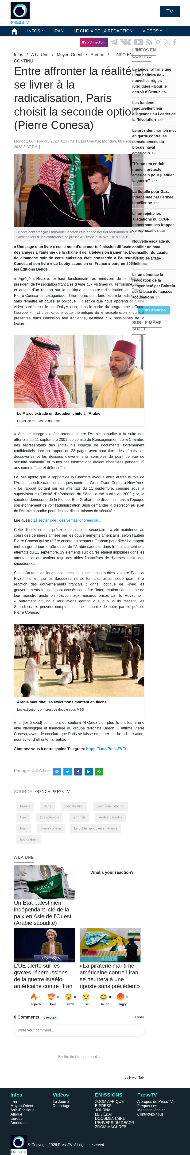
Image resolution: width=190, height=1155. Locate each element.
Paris (47, 806)
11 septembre (49, 817)
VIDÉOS (151, 31)
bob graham (29, 839)
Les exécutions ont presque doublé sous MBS (50, 709)
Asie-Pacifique (23, 1110)
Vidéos (61, 1094)
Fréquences (147, 1106)
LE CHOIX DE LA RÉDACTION (103, 31)
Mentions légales (151, 1110)
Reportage (61, 1106)
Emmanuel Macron (110, 806)
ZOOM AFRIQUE (109, 1102)
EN (163, 53)
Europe (17, 1118)
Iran (14, 1102)
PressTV (147, 1094)
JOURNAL (104, 1110)
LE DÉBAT (104, 1114)
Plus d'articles (154, 310)
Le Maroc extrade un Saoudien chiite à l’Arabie (59, 413)
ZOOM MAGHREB (110, 1127)
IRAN (59, 31)
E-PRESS (103, 1106)
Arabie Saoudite (110, 817)
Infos (16, 1094)
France (25, 806)
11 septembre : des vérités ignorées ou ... (67, 520)
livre (23, 817)
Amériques (19, 1123)
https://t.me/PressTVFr (106, 749)
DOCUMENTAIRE (110, 1118)
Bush (24, 828)
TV (169, 11)
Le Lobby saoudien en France (95, 828)
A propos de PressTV (155, 1102)
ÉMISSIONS (23, 42)
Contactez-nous (150, 1114)
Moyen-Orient (22, 1106)
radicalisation (74, 806)
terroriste (79, 817)
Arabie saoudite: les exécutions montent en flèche (62, 702)
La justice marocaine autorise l (39, 421)
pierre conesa (51, 828)
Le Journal (61, 1102)
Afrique (17, 1114)
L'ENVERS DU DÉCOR (115, 1123)
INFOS (33, 31)
